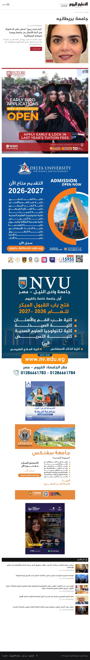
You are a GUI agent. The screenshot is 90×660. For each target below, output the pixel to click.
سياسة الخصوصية (14, 656)
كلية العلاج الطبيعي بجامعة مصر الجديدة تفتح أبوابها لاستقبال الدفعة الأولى (46, 596)
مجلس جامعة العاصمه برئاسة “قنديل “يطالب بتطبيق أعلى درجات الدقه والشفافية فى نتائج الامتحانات (40, 566)
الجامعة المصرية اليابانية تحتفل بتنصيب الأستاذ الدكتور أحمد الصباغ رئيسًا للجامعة (45, 575)
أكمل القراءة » (36, 49)
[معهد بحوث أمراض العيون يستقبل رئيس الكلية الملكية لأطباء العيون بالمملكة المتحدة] (81, 610)
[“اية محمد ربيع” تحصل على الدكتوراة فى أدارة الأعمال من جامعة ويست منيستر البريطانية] (66, 43)
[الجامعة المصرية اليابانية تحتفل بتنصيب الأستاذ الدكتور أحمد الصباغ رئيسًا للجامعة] (81, 579)
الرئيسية (85, 12)
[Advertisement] (45, 631)
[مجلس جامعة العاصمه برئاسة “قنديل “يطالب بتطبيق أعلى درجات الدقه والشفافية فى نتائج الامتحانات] (81, 568)
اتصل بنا (5, 656)
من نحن (24, 656)
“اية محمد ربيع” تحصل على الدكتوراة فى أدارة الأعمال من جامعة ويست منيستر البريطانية (24, 32)
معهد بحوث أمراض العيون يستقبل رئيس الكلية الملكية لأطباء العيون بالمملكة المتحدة (43, 607)
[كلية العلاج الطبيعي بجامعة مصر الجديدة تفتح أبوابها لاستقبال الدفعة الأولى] (81, 599)
